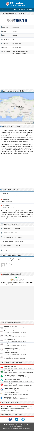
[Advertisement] (17, 71)
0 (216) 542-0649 (17, 47)
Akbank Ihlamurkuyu (10, 366)
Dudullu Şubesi (8, 335)
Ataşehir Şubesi (8, 357)
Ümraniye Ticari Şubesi (10, 326)
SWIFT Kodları (19, 424)
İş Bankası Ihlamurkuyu (10, 397)
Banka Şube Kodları (10, 424)
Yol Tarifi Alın (28, 123)
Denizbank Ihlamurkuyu (10, 384)
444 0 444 (17, 245)
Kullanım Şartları (18, 428)
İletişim (28, 428)
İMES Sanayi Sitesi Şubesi (11, 348)
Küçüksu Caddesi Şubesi (11, 352)
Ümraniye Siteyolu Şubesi (11, 330)
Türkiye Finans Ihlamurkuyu (12, 379)
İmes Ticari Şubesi (9, 344)
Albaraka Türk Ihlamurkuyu (11, 392)
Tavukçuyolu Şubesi (9, 339)
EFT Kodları (26, 424)
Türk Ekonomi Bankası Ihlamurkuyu (14, 375)
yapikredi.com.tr (19, 241)
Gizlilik (24, 428)
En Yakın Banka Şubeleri (17, 426)
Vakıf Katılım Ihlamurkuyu (11, 388)
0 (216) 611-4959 (17, 43)
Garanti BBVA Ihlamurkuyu (11, 371)
